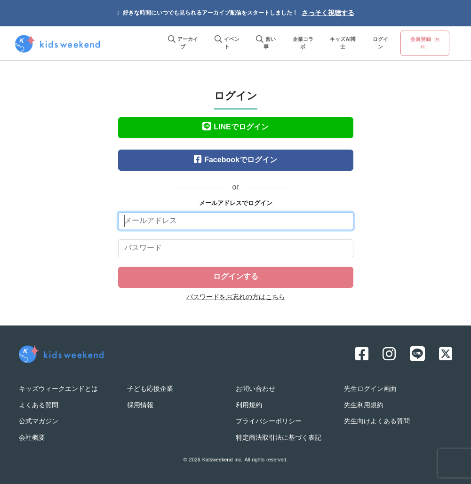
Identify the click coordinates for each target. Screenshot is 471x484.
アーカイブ (183, 43)
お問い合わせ (255, 389)
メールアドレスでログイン (235, 203)
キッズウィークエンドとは (58, 389)
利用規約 (249, 405)
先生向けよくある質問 (377, 421)
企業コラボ (303, 43)
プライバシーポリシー (269, 421)
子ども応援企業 (150, 389)
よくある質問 (38, 405)
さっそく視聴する (328, 13)
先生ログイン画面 (370, 389)
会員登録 (424, 43)
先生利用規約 (363, 405)
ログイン (380, 43)
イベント (227, 43)
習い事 (266, 43)
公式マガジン (38, 421)
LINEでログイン (235, 127)
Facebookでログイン (235, 160)
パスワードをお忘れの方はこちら (235, 297)
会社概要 (32, 438)
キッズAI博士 (343, 43)
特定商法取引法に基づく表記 (278, 438)
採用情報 (140, 405)
